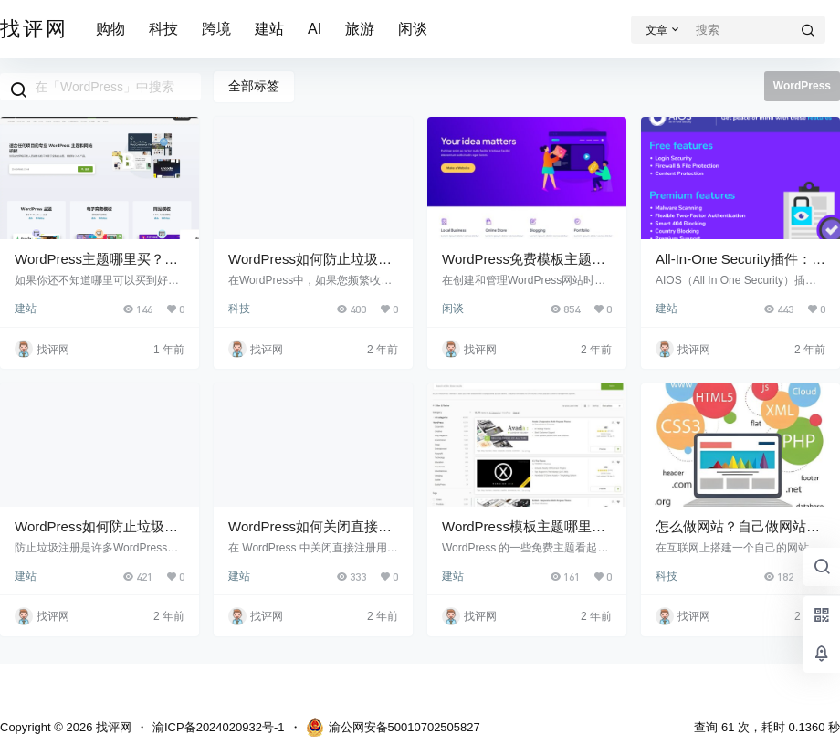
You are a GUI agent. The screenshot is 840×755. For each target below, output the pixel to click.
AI (314, 29)
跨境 (216, 29)
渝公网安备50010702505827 (393, 727)
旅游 (359, 29)
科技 (163, 29)
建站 (269, 29)
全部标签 (253, 86)
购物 (110, 29)
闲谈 (412, 29)
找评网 (111, 727)
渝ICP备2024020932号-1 (218, 727)
